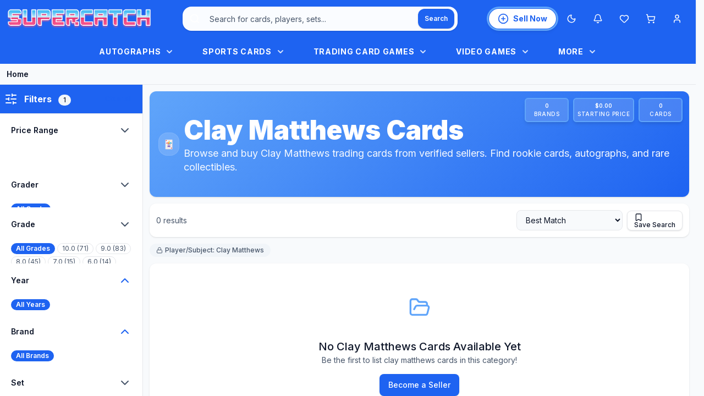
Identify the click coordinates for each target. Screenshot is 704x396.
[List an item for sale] (522, 19)
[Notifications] (598, 19)
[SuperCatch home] (79, 19)
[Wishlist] (624, 19)
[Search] (436, 19)
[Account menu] (677, 19)
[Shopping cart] (651, 19)
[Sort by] (569, 220)
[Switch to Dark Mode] (571, 19)
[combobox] (320, 19)
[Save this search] (655, 220)
